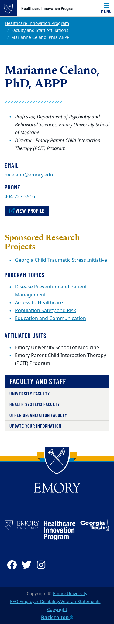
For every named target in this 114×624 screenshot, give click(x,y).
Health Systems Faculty (34, 404)
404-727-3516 (20, 196)
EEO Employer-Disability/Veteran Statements (55, 601)
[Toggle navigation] (106, 8)
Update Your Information (35, 425)
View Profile (27, 210)
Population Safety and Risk (45, 310)
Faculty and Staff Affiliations (39, 30)
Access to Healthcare (39, 302)
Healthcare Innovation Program (48, 8)
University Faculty (29, 393)
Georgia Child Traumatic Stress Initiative (61, 260)
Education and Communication (50, 318)
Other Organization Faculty (38, 415)
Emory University (70, 594)
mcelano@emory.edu (29, 175)
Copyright (57, 609)
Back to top (57, 617)
